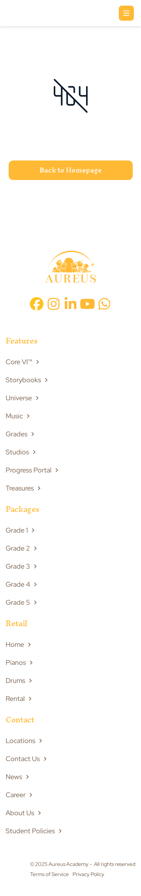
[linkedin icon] (70, 303)
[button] (126, 13)
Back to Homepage (70, 170)
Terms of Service (49, 874)
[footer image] (70, 268)
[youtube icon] (87, 303)
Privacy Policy (88, 874)
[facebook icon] (36, 303)
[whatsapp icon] (104, 303)
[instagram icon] (53, 303)
